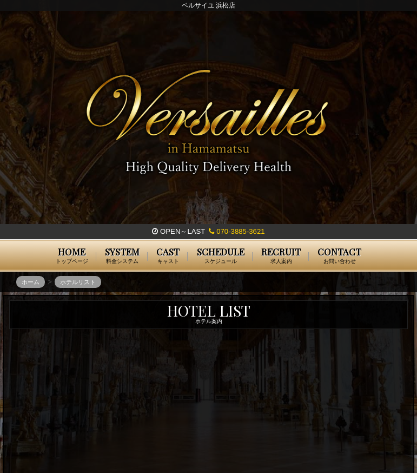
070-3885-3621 (236, 231)
